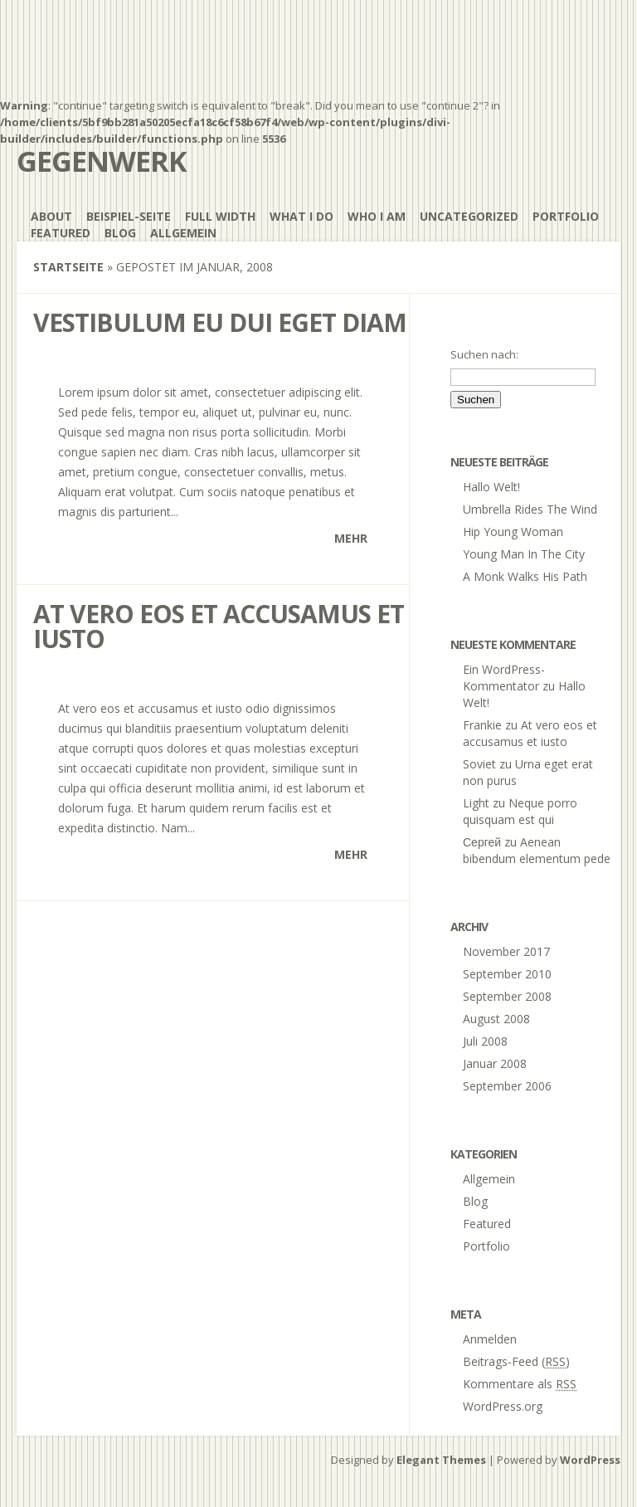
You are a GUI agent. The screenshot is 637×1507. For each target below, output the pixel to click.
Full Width (220, 216)
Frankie (482, 725)
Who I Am (377, 216)
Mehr (350, 538)
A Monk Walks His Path (525, 576)
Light (476, 803)
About (51, 216)
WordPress (590, 1459)
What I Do (301, 216)
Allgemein (183, 233)
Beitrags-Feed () (516, 1361)
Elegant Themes (441, 1459)
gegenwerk (102, 161)
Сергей (482, 842)
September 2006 (507, 1086)
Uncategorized (469, 216)
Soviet (479, 764)
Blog (120, 233)
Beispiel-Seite (128, 216)
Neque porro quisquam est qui (520, 811)
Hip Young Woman (513, 531)
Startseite (68, 267)
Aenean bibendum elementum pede (536, 850)
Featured (60, 233)
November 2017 (506, 951)
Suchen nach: (484, 354)
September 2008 (507, 996)
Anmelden (490, 1339)
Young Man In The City (524, 554)
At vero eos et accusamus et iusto (218, 626)
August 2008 (496, 1019)
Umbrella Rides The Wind (530, 509)
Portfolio (565, 216)
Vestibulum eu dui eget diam (219, 322)
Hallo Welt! (491, 487)
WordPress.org (502, 1406)
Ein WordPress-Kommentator (504, 677)
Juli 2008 (485, 1041)
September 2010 (507, 974)
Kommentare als (519, 1384)
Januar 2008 (495, 1063)
